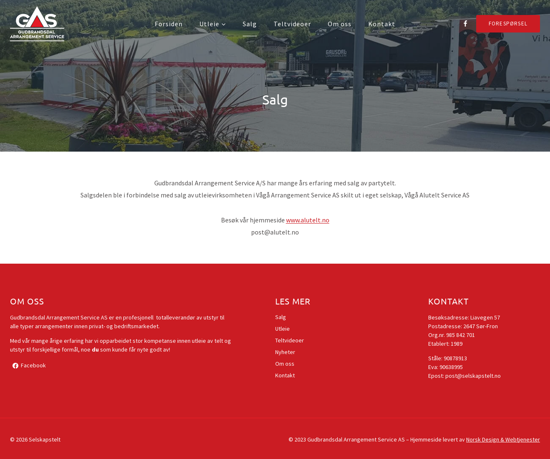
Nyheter (285, 352)
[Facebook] (465, 23)
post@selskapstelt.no (473, 375)
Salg (250, 24)
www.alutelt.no (307, 220)
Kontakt (381, 24)
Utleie (282, 328)
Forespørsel (508, 23)
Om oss (340, 24)
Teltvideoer (292, 24)
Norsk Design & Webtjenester (503, 439)
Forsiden (169, 24)
